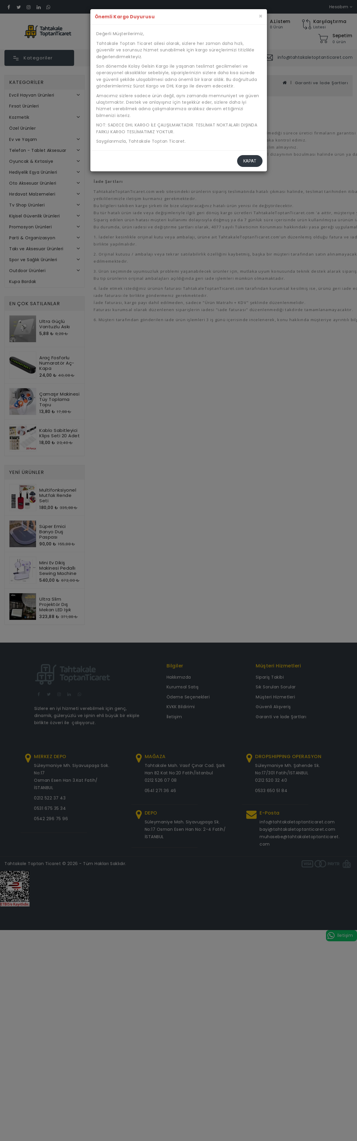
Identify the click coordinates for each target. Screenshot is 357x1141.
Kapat (249, 161)
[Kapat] (261, 16)
